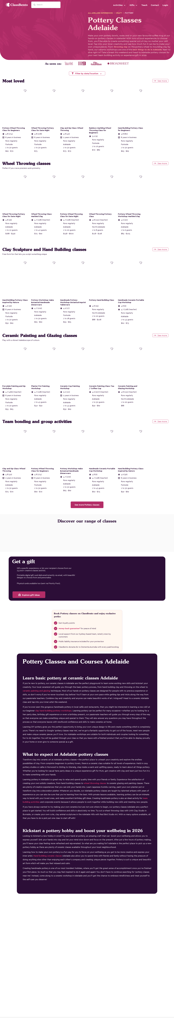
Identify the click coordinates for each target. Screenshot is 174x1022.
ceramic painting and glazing (36, 691)
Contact (155, 5)
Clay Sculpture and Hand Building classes (44, 249)
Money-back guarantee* (69, 628)
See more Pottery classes (87, 505)
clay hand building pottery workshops (53, 711)
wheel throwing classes (95, 783)
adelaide (100, 13)
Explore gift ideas (29, 595)
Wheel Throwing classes (26, 163)
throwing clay (121, 47)
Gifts (134, 5)
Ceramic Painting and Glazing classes (39, 335)
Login (165, 5)
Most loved (13, 81)
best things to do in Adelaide (147, 50)
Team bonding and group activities (37, 421)
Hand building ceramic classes (47, 856)
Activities (119, 5)
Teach (144, 5)
